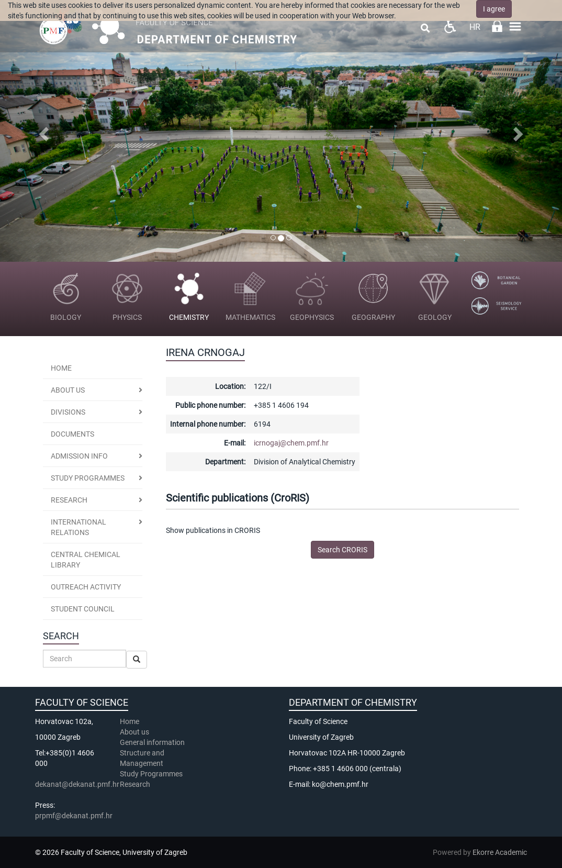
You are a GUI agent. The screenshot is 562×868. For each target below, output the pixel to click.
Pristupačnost (450, 26)
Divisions (68, 412)
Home (61, 368)
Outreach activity (86, 587)
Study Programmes (151, 774)
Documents (72, 434)
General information (152, 742)
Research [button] (69, 500)
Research (136, 784)
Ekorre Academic (500, 852)
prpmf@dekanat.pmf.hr (74, 815)
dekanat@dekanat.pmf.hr (77, 784)
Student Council (83, 609)
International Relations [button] (78, 527)
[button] (42, 131)
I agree (494, 9)
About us (68, 390)
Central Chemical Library (85, 559)
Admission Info (79, 456)
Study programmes (88, 478)
